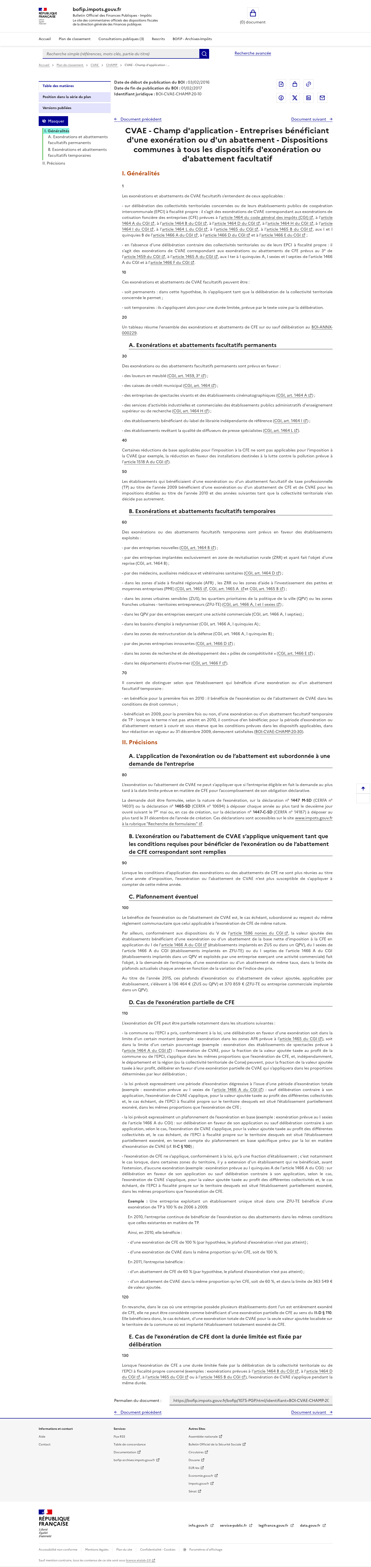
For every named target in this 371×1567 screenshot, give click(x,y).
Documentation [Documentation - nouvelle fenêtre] (125, 1452)
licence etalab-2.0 (138, 1560)
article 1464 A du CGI (145, 1050)
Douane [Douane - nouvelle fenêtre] (194, 1460)
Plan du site (124, 1549)
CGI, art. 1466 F (206, 663)
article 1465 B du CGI (287, 229)
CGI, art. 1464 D (260, 573)
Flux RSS (119, 1436)
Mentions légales (97, 1549)
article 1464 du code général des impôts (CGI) (264, 217)
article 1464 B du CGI (182, 223)
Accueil (45, 39)
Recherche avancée (253, 53)
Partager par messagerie (322, 98)
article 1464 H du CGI (287, 223)
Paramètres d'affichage (205, 1549)
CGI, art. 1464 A (292, 395)
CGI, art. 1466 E (292, 653)
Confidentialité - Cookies (158, 1549)
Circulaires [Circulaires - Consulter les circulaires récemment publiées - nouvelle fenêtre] (196, 1452)
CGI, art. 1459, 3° (184, 376)
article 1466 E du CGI (281, 235)
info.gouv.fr (199, 1525)
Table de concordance (130, 1444)
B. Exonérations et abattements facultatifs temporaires (77, 152)
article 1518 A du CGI (143, 462)
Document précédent (141, 119)
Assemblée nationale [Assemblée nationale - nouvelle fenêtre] (203, 1436)
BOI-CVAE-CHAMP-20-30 (278, 731)
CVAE (95, 65)
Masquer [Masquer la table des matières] (56, 121)
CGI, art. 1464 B (195, 548)
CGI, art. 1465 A (224, 589)
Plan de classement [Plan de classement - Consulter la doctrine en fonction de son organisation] (75, 39)
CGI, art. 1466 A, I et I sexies (249, 604)
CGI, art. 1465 (189, 589)
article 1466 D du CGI (225, 235)
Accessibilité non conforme (58, 1549)
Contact (44, 1444)
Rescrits (158, 39)
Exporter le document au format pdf (281, 84)
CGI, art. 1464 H (188, 411)
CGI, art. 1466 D (212, 643)
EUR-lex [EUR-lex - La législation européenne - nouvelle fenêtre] (194, 1468)
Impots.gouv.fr (199, 1483)
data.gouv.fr (310, 1525)
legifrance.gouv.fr (274, 1525)
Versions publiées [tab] (57, 108)
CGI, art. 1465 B (264, 589)
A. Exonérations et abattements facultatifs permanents (78, 140)
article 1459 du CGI (142, 256)
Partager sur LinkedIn (308, 98)
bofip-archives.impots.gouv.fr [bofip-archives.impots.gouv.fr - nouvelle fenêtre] (134, 1460)
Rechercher (204, 54)
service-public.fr (234, 1525)
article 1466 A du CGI (173, 235)
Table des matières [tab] (58, 86)
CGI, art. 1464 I (288, 421)
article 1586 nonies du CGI (256, 933)
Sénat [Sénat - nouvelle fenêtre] (193, 1491)
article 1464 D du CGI (234, 223)
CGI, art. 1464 (197, 385)
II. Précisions (53, 163)
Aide (42, 1436)
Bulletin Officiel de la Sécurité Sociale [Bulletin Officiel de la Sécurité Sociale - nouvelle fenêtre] (215, 1444)
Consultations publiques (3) (121, 39)
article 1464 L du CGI (182, 229)
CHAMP (112, 65)
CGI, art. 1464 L (278, 430)
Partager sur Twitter (295, 98)
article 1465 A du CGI (192, 256)
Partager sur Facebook (281, 98)
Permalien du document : (137, 1400)
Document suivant (309, 119)
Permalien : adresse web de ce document (308, 84)
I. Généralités (56, 131)
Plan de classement (70, 65)
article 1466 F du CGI (170, 262)
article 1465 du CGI (234, 229)
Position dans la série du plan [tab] (67, 97)
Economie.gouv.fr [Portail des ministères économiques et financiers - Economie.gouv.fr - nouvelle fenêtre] (201, 1476)
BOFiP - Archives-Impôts (192, 39)
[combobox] (121, 54)
